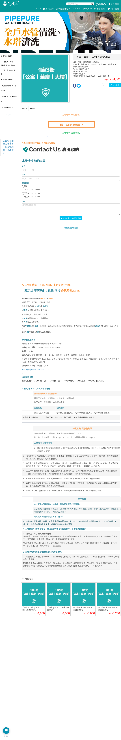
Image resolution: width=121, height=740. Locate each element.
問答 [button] (38, 8)
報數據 (6, 736)
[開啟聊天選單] (6, 730)
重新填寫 (76, 218)
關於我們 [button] (114, 9)
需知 (32, 108)
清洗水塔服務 (7, 79)
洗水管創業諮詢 (7, 108)
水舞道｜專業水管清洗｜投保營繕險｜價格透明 (8, 147)
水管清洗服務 (7, 56)
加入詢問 (114, 85)
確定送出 (65, 218)
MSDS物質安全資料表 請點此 (34, 370)
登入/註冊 (114, 4)
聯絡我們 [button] (100, 9)
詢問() (101, 4)
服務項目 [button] (87, 8)
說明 (24, 108)
